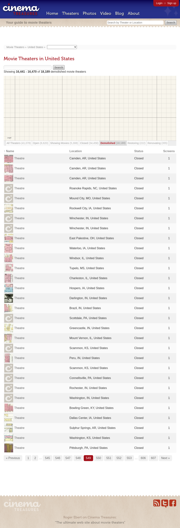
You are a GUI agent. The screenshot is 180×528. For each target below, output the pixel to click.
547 (68, 458)
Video (105, 13)
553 (129, 458)
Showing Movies (64, 143)
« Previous (13, 458)
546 (57, 458)
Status (138, 151)
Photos (89, 13)
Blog (119, 13)
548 (78, 458)
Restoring (137, 143)
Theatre (19, 158)
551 (108, 458)
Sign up (171, 3)
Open (40, 143)
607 (153, 458)
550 (98, 458)
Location (75, 151)
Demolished (113, 143)
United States (35, 47)
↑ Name (9, 151)
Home (52, 13)
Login (159, 3)
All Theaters (19, 143)
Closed (89, 143)
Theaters (70, 13)
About (134, 13)
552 (118, 458)
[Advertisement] (90, 36)
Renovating (157, 143)
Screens (169, 151)
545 (47, 458)
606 (143, 458)
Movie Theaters (15, 47)
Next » (165, 458)
